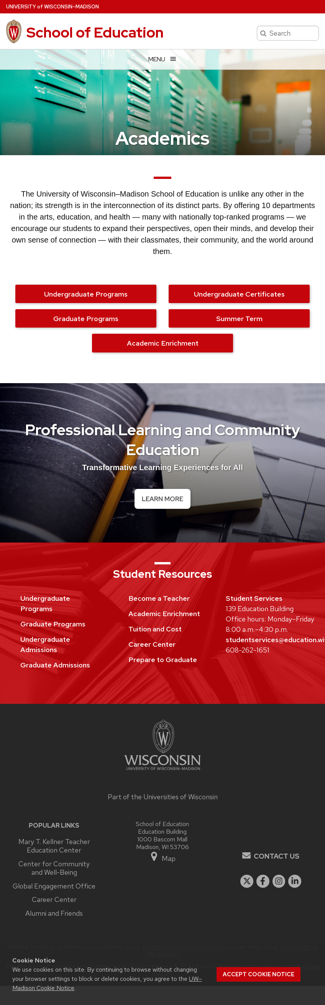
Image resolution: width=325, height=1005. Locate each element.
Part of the (163, 796)
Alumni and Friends (54, 913)
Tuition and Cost (155, 629)
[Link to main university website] (162, 771)
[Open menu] (162, 59)
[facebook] (262, 881)
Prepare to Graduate (162, 659)
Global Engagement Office (54, 886)
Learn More (162, 499)
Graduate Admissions (55, 665)
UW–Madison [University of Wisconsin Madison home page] (52, 6)
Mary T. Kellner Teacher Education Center (54, 846)
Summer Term (239, 318)
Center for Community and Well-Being (54, 868)
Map (162, 857)
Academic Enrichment (163, 343)
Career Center (152, 644)
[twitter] (246, 881)
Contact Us (276, 856)
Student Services (254, 598)
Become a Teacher (159, 598)
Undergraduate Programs (86, 294)
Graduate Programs (85, 318)
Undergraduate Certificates (239, 294)
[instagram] (279, 881)
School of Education (95, 32)
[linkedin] (294, 881)
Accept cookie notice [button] (258, 974)
